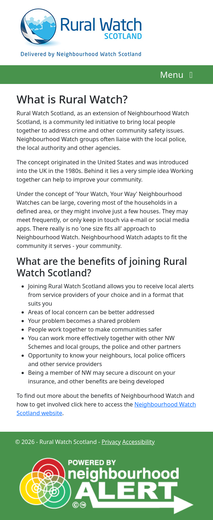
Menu (178, 74)
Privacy (111, 442)
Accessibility (138, 442)
